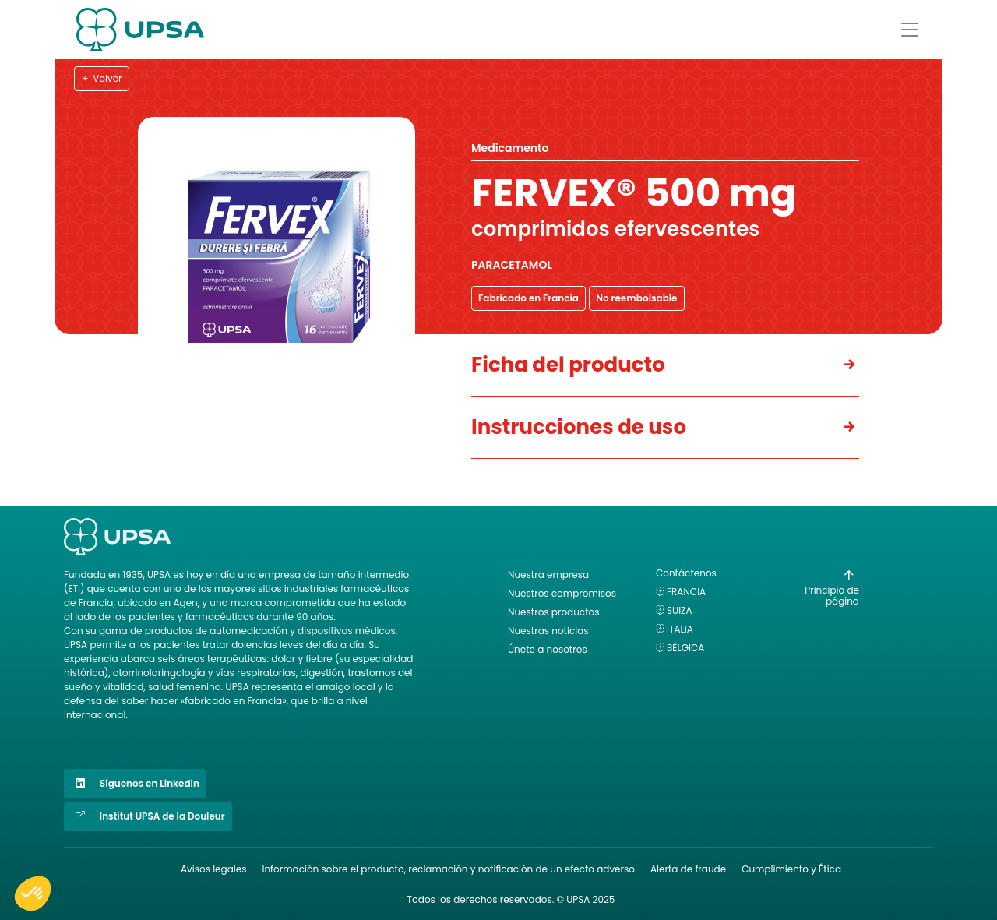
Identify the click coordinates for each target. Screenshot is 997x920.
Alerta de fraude (688, 869)
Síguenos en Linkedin (135, 783)
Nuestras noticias (548, 630)
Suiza (679, 610)
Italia (680, 629)
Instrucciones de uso (578, 427)
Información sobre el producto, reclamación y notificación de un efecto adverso (448, 869)
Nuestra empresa (548, 574)
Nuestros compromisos (562, 593)
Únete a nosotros (547, 649)
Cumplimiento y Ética (791, 869)
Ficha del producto (568, 365)
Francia (686, 591)
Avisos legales (213, 869)
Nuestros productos (553, 612)
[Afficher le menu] (909, 29)
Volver (101, 78)
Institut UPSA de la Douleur (148, 816)
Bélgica (685, 647)
